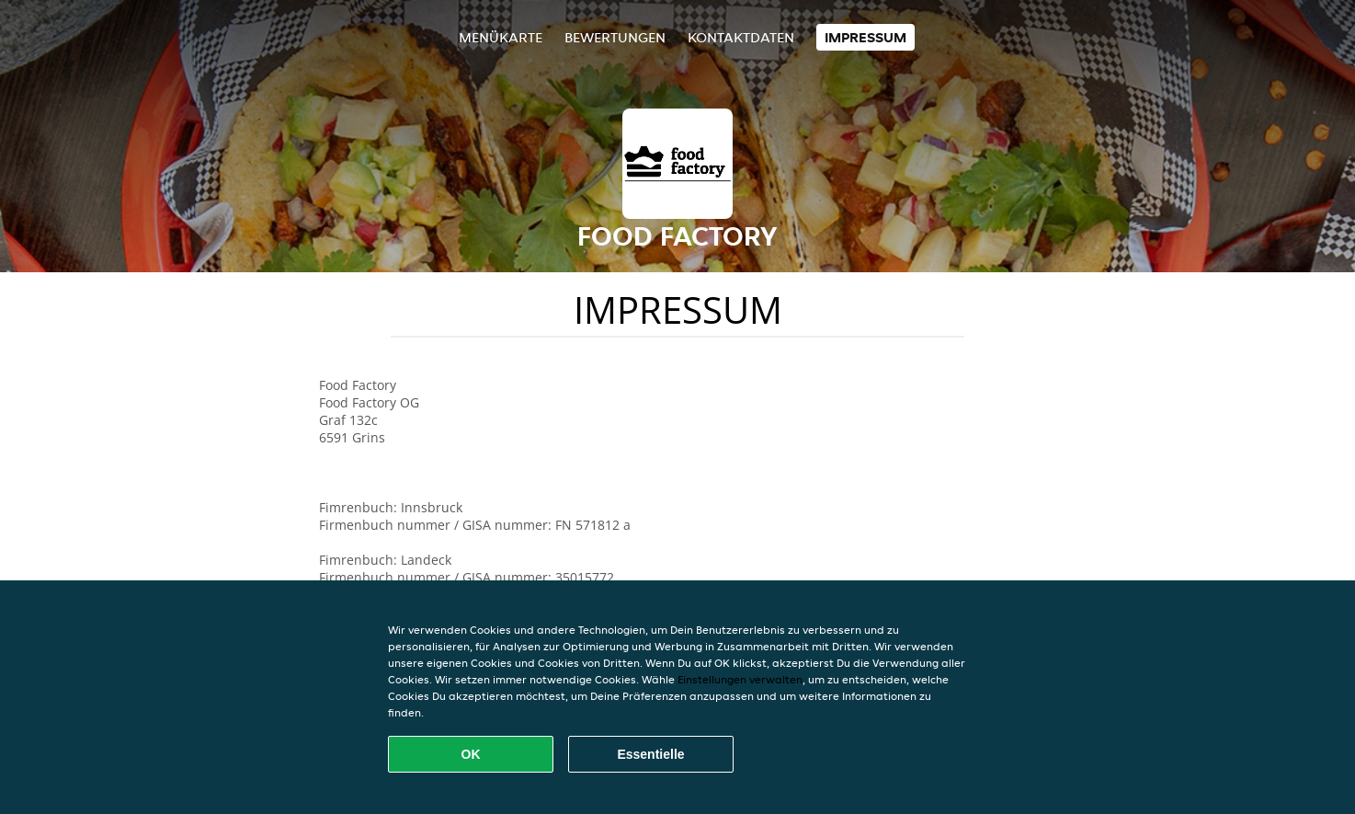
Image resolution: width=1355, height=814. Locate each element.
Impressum (865, 37)
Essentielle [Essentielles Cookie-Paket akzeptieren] (650, 754)
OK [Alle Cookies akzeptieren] (471, 754)
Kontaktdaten (741, 37)
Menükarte (500, 37)
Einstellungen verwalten (740, 679)
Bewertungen (615, 37)
